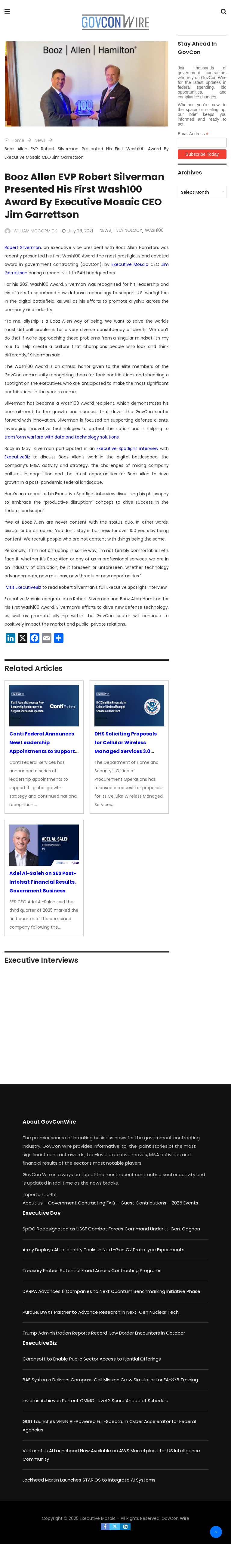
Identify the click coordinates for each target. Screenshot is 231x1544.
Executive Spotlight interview (127, 448)
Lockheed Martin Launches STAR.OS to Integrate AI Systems (89, 1480)
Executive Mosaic (130, 264)
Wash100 (154, 230)
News (40, 140)
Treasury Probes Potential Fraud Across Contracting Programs (92, 1270)
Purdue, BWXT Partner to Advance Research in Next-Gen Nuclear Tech (101, 1312)
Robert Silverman (23, 247)
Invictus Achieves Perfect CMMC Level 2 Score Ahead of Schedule (95, 1400)
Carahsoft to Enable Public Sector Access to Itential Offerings (92, 1359)
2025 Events (185, 1203)
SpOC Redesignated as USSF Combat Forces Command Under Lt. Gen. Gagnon (111, 1229)
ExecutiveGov (42, 1213)
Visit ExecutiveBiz (23, 587)
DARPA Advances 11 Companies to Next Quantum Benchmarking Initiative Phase (111, 1291)
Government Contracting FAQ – (84, 1203)
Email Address (193, 134)
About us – (35, 1203)
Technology (128, 230)
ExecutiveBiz (17, 457)
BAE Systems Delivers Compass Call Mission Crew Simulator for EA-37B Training (110, 1380)
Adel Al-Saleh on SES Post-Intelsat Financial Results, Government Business (42, 882)
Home (14, 140)
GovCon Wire (175, 1518)
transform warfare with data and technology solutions (62, 437)
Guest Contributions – (146, 1203)
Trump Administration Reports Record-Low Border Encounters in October (104, 1333)
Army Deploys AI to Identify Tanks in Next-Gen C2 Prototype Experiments (103, 1249)
